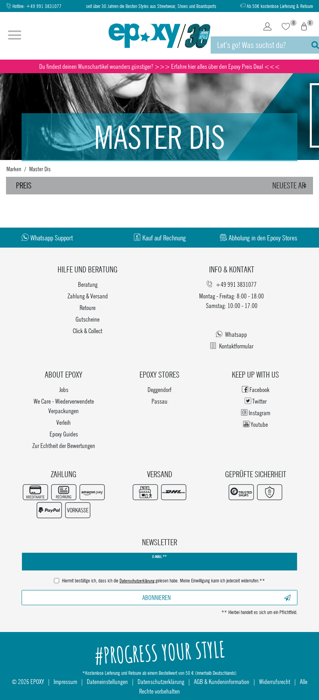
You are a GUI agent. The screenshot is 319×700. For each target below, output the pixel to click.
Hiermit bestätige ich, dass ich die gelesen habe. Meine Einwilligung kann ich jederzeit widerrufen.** (163, 581)
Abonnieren (216, 597)
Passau (159, 401)
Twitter (256, 401)
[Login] (267, 27)
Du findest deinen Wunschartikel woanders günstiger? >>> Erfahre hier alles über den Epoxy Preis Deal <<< (159, 66)
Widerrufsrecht (274, 681)
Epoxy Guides (64, 434)
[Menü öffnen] (14, 36)
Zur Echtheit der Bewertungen (63, 445)
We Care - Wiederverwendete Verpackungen (64, 406)
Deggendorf (159, 389)
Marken (13, 169)
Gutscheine (88, 319)
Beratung (88, 284)
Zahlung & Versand (88, 296)
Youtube (255, 424)
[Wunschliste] (286, 27)
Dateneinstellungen (107, 681)
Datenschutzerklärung (161, 681)
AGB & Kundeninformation (221, 681)
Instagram (255, 412)
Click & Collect (87, 330)
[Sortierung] (290, 185)
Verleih (63, 422)
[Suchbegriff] (257, 45)
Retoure (88, 307)
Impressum (65, 681)
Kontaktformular (231, 346)
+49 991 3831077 (44, 6)
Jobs (63, 389)
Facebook (255, 389)
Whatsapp (231, 334)
